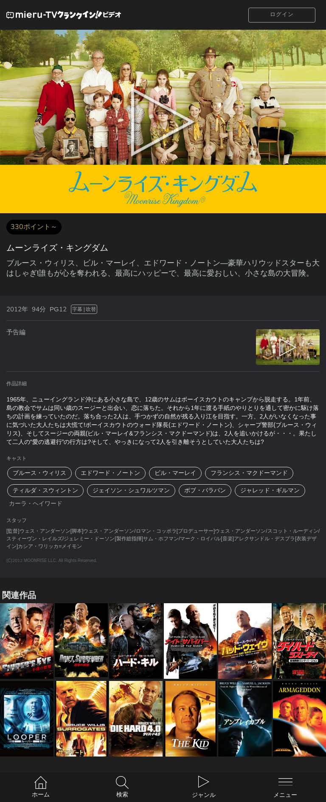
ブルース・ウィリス (39, 473)
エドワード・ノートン (110, 473)
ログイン (282, 14)
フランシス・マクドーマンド (249, 473)
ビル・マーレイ (175, 473)
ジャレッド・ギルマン (270, 490)
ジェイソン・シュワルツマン (131, 490)
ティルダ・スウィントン (45, 490)
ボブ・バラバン (205, 490)
